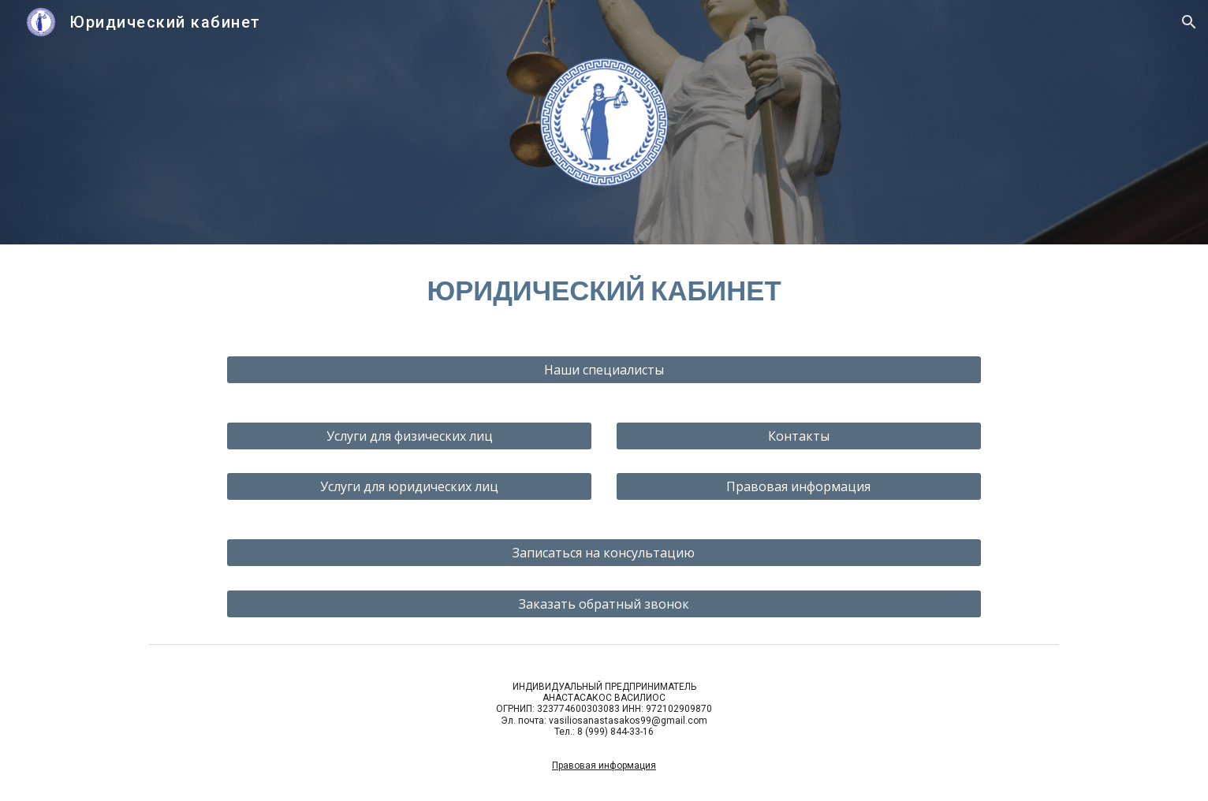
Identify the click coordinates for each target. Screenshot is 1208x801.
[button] (1189, 22)
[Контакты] (799, 436)
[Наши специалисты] (603, 369)
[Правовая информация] (799, 486)
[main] (604, 290)
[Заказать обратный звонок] (603, 604)
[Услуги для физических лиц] (409, 436)
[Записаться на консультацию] (603, 552)
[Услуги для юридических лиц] (409, 486)
